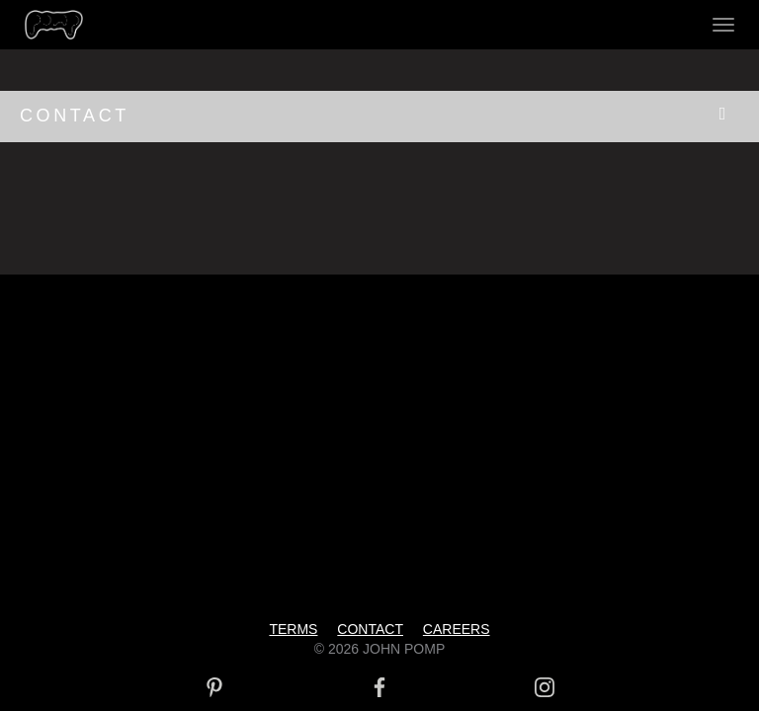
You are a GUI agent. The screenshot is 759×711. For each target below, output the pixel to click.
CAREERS (456, 629)
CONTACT (74, 115)
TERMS (293, 629)
